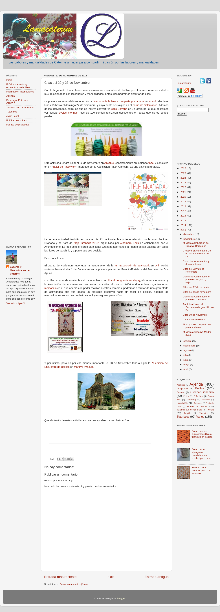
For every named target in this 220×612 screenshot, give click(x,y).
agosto (187, 350)
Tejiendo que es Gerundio (20, 107)
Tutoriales (11, 111)
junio (186, 360)
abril (186, 369)
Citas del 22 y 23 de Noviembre (193, 270)
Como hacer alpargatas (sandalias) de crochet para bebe (201, 453)
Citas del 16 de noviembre (197, 292)
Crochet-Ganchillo (202, 392)
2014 (184, 225)
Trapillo (187, 413)
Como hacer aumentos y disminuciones (196, 263)
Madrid (153, 101)
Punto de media (197, 406)
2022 (184, 187)
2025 (184, 173)
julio (185, 355)
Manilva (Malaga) (84, 366)
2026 (184, 168)
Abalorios (181, 385)
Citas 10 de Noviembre (195, 314)
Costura (180, 392)
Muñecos (206, 400)
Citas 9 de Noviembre (194, 319)
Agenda (10, 95)
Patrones (198, 403)
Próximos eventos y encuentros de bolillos (18, 86)
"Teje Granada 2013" (86, 243)
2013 (184, 230)
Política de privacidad (17, 124)
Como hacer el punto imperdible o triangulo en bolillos (202, 434)
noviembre (189, 239)
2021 (184, 192)
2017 (184, 211)
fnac (150, 163)
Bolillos (199, 388)
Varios (200, 416)
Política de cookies (16, 120)
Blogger (121, 598)
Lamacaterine (184, 83)
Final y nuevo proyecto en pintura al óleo (197, 326)
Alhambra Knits (129, 243)
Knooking (191, 399)
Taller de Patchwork (64, 166)
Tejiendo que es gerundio (189, 409)
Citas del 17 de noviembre (197, 287)
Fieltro (186, 396)
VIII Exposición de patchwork (132, 265)
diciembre (189, 234)
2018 (184, 206)
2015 (184, 220)
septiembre (189, 345)
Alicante (109, 163)
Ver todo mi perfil (15, 303)
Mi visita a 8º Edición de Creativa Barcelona (196, 244)
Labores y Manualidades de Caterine (20, 270)
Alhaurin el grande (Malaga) (123, 280)
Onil (157, 265)
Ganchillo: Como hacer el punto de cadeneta (196, 298)
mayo (186, 364)
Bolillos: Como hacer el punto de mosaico (201, 470)
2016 (184, 215)
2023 (184, 182)
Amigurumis (182, 388)
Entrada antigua (157, 577)
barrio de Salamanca (145, 105)
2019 (184, 201)
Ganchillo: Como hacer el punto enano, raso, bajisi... (196, 279)
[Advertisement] (21, 186)
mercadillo (50, 288)
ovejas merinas (68, 112)
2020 (184, 196)
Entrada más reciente (60, 577)
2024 (184, 177)
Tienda (210, 409)
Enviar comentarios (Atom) (74, 584)
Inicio (111, 577)
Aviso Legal (12, 116)
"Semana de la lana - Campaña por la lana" (119, 101)
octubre (187, 341)
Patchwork (182, 403)
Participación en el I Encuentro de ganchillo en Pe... (198, 307)
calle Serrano (119, 108)
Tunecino (203, 413)
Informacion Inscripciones (20, 91)
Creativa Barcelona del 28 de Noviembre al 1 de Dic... (197, 253)
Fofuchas (198, 396)
